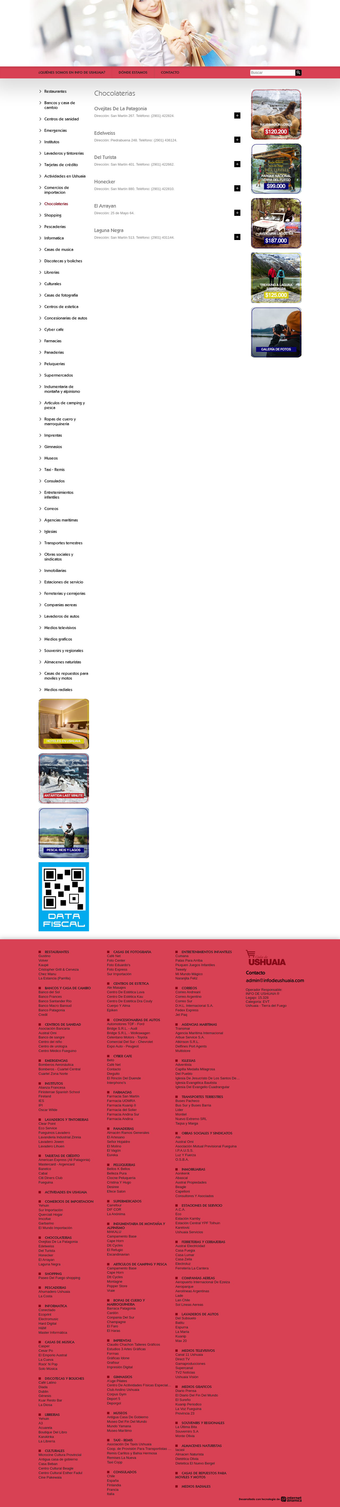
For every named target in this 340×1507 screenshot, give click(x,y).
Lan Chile (182, 1300)
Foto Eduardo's (118, 965)
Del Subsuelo (185, 1318)
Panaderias (54, 352)
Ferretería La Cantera (192, 1268)
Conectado (47, 1310)
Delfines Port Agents (191, 1046)
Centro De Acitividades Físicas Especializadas (142, 1385)
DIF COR (114, 1209)
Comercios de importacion (56, 190)
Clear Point (47, 1124)
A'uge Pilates (117, 1381)
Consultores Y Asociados (194, 1196)
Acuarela (45, 1428)
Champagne (116, 1322)
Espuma (181, 1327)
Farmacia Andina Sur (123, 1114)
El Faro (112, 1326)
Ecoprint (45, 1314)
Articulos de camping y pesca (140, 1264)
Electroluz (182, 1264)
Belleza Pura (117, 1173)
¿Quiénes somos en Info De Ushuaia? (72, 72)
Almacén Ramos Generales (128, 1133)
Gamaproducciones (190, 1364)
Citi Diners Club (50, 1178)
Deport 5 (113, 1399)
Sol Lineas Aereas (189, 1305)
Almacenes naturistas (62, 662)
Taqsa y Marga (186, 1123)
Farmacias (52, 341)
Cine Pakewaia (50, 1477)
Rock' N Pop (48, 1364)
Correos (51, 508)
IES (41, 1101)
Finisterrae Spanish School (59, 1092)
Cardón (112, 1313)
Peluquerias (54, 363)
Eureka (112, 1155)
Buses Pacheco (187, 1101)
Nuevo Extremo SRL (191, 1119)
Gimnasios (53, 446)
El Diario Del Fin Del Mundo (196, 1395)
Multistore (182, 1051)
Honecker (46, 1255)
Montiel (180, 1114)
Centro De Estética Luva (125, 992)
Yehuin (44, 1205)
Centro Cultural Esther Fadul (60, 1473)
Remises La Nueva (121, 1458)
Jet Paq (181, 1015)
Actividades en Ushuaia (65, 176)
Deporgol (114, 1403)
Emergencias (55, 130)
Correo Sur (183, 1001)
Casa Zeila (183, 1259)
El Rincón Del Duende (124, 1078)
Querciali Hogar (50, 1214)
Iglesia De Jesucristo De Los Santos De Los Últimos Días (219, 1078)
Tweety (180, 969)
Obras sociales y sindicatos (58, 557)
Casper (44, 1346)
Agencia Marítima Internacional (199, 1033)
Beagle (180, 1187)
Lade (179, 1296)
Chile (111, 1476)
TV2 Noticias (185, 1372)
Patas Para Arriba (188, 960)
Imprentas (53, 435)
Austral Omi (48, 1033)
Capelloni (182, 1191)
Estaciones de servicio (63, 582)
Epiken (112, 1010)
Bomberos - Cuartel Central (59, 1069)
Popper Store (117, 1286)
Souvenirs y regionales (63, 650)
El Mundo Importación (55, 1228)
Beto (110, 1060)
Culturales (52, 283)
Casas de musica (58, 249)
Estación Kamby (187, 1218)
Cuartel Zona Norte (53, 1074)
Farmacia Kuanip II (121, 1105)
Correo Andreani (188, 992)
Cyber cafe (54, 329)
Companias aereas (60, 605)
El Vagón (114, 1150)
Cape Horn (115, 1241)
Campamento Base (122, 1236)
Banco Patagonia (52, 1010)
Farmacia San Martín (123, 1096)
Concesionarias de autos (65, 318)
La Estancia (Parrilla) (55, 978)
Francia (112, 1490)
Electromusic (48, 1319)
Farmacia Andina (120, 1119)
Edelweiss (46, 1246)
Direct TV (182, 1359)
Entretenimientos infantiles (58, 495)
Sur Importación (119, 974)
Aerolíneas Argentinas (192, 1291)
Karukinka (46, 1437)
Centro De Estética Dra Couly (129, 1001)
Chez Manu (47, 974)
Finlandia (114, 1485)
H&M (42, 1328)
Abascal (181, 1178)
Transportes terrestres (63, 543)
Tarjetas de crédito (61, 164)
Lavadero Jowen (51, 1142)
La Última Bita (186, 1427)
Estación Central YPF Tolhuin (197, 1223)
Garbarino (46, 1223)
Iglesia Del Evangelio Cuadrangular (202, 1087)
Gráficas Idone (118, 1358)
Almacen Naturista (189, 1454)
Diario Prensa (185, 1391)
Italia (110, 1494)
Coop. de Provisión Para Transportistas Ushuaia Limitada (151, 1449)
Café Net (114, 956)
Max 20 (181, 1341)
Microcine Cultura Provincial (60, 1455)
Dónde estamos (133, 72)
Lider (179, 1110)
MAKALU (114, 1232)
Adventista (183, 1065)
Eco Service (48, 1128)
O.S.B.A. (182, 1159)
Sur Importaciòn (51, 1210)
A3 (41, 1423)
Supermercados (58, 375)
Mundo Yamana (119, 1426)
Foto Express (117, 969)
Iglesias (50, 531)
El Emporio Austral (53, 1355)
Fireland (45, 1096)
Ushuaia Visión (186, 1377)
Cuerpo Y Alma (118, 1006)
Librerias (51, 272)
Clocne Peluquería (121, 1178)
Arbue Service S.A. (190, 1037)
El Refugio (115, 1250)
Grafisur (113, 1363)
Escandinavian (118, 1254)
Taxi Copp (114, 1462)
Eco (178, 1214)
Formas (113, 1354)
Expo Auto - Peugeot (123, 1046)
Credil (43, 1015)
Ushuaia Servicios (189, 1232)
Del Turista (47, 1251)
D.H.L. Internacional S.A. (194, 1006)
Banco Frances (50, 997)
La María (182, 1332)
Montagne (114, 1281)
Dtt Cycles (115, 1245)
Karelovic (182, 1228)
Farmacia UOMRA (121, 1101)
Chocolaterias (56, 203)
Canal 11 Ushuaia (189, 1355)
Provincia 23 (184, 1413)
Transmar (182, 1028)
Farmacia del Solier (122, 1110)
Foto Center (116, 960)
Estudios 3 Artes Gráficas (126, 1349)
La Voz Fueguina (188, 1409)
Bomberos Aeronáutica (56, 1065)
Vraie (111, 1291)
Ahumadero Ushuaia (54, 1292)
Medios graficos (58, 639)
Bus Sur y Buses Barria (193, 1105)
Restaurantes (55, 91)
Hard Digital (48, 1323)
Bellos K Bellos (118, 1169)
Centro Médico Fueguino (57, 1051)
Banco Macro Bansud (55, 1006)
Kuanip (180, 1336)
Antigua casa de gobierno (58, 1459)
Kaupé (44, 965)
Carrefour (114, 1205)
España (113, 1481)
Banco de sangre (52, 1037)
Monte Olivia (184, 1436)
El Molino (114, 1146)
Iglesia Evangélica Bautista (195, 1083)
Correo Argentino (188, 997)
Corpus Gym (116, 1394)
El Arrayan (46, 1260)
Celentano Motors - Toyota (127, 1037)
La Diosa (45, 1405)
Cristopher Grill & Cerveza (59, 969)
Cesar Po (46, 1351)
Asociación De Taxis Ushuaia (129, 1444)
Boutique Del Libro (53, 1432)
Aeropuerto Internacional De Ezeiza (202, 1282)
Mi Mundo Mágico (189, 974)
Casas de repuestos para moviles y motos (66, 676)
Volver (43, 960)
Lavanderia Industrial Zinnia (60, 1137)
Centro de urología (53, 1046)
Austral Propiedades (190, 1182)
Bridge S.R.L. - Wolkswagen (128, 1033)
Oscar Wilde (48, 1110)
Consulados (54, 481)
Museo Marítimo (119, 1431)
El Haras (113, 1331)
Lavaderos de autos (61, 616)
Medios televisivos (60, 627)
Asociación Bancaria (54, 1028)
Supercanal (184, 1368)
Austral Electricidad (190, 1246)
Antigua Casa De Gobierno (127, 1417)
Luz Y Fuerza (185, 1155)
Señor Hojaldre (118, 1142)
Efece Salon (116, 1191)
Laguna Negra (49, 1264)
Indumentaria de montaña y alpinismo (62, 389)
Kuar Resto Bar (50, 1400)
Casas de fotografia (61, 295)
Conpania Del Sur (120, 1317)
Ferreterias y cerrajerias (64, 593)
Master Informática (53, 1333)
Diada (43, 1387)
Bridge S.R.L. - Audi (122, 1028)
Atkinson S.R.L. (187, 1042)
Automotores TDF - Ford (125, 1024)
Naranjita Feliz (186, 978)
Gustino (44, 956)
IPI (41, 1105)
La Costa (45, 1296)
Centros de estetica (61, 306)
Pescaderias (55, 226)
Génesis (45, 1396)
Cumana (181, 956)
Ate (178, 1137)
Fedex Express (186, 1010)
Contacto (170, 72)
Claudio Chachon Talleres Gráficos (133, 1344)
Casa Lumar (184, 1255)
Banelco (45, 1169)
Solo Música (48, 1369)
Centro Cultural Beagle (56, 1468)
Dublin (43, 1392)
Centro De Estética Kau (125, 997)
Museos (51, 458)
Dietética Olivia (186, 1459)
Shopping (52, 215)
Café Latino (47, 1382)
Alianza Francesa (52, 1087)
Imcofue (45, 1219)
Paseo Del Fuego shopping (59, 1278)
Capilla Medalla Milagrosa (195, 1069)
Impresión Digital (120, 1367)
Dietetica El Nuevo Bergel (195, 1463)
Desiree (113, 1187)
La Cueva (46, 1360)
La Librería (47, 1441)
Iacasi (179, 1450)
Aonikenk (182, 1173)
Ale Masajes (116, 988)
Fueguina (46, 1182)
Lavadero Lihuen (51, 1146)
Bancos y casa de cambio (68, 988)
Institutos (51, 142)
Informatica (54, 238)
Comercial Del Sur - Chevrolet (130, 1042)
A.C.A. (180, 1209)
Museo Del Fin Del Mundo (127, 1422)
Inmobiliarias (55, 570)
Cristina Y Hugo (119, 1182)
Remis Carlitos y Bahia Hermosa (132, 1453)
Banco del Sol (49, 992)
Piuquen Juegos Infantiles (195, 965)
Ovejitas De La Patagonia (58, 1242)
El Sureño (182, 1400)
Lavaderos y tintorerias (64, 153)
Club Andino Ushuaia (123, 1390)
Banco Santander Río (55, 1001)
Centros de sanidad (61, 119)
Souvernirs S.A (186, 1431)
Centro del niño (50, 1042)
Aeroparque (184, 1287)
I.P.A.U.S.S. (184, 1150)
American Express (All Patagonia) (64, 1160)
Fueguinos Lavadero (54, 1133)
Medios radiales (58, 689)
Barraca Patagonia (121, 1308)
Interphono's (116, 1083)
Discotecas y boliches (63, 261)
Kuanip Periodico (188, 1404)
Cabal (43, 1173)
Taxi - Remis (54, 469)
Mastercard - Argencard (57, 1164)
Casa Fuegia (185, 1250)
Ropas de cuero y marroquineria (60, 421)
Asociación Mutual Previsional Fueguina (206, 1146)
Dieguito (113, 1074)
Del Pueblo (183, 1074)
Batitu (179, 1323)
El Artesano (116, 1137)
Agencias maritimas (61, 520)
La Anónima (116, 1214)
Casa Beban (48, 1464)
